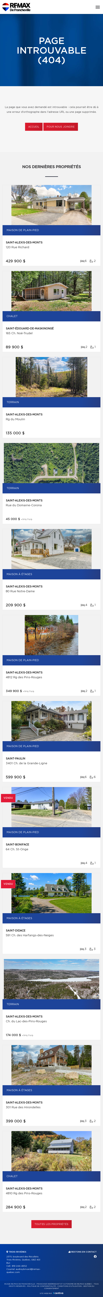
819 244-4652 (19, 1266)
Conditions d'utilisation (69, 1286)
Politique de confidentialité (41, 1286)
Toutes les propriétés (51, 1224)
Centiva (58, 1293)
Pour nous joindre (61, 127)
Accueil (33, 127)
